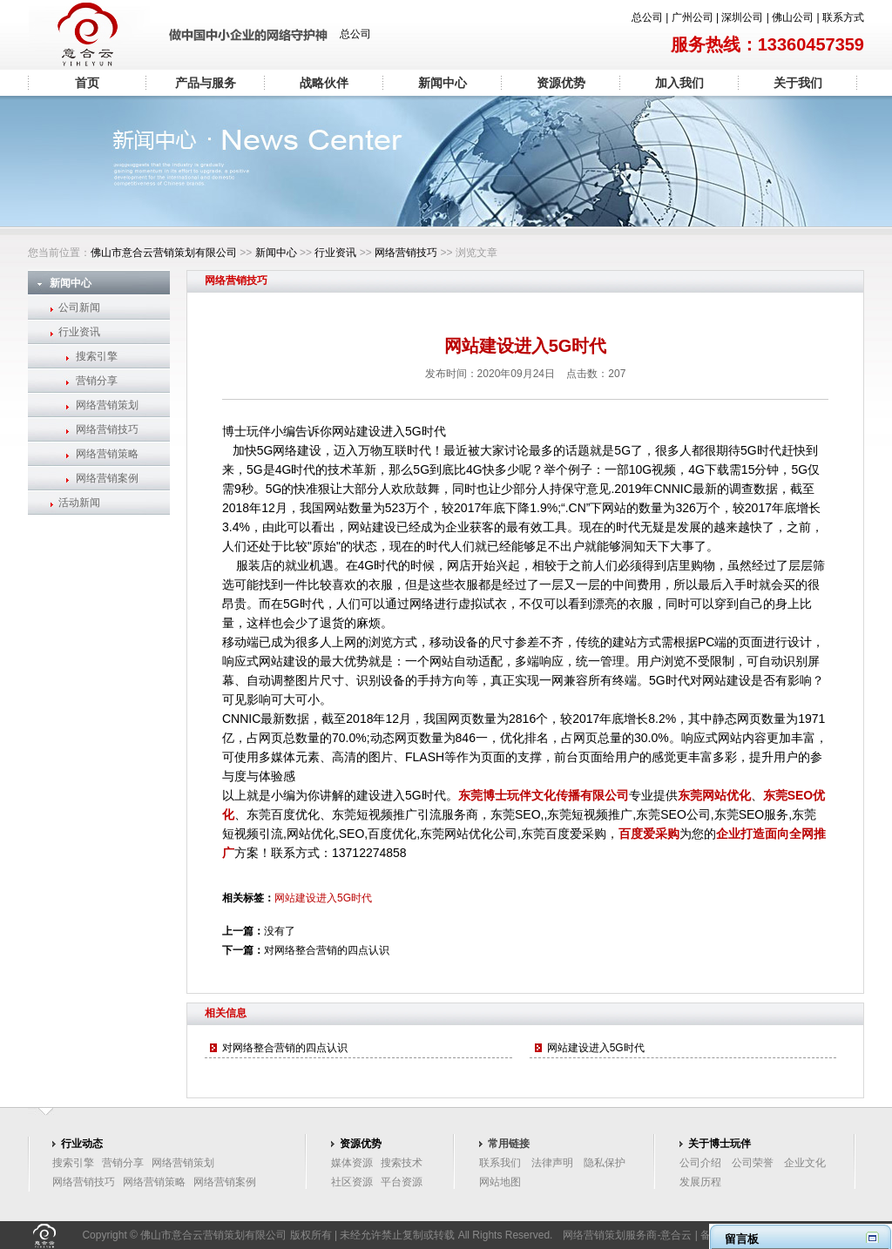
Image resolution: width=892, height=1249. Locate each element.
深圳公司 (742, 17)
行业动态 (82, 1144)
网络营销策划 (107, 405)
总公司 (647, 17)
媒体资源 (352, 1163)
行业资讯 (335, 252)
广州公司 (692, 17)
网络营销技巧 (406, 252)
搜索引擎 (97, 356)
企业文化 (805, 1163)
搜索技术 (401, 1163)
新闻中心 (442, 83)
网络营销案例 (107, 478)
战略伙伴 (324, 83)
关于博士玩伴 (719, 1144)
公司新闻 (79, 307)
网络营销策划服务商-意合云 (627, 1235)
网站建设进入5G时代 (323, 898)
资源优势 (561, 83)
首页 (87, 83)
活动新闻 (79, 502)
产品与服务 (205, 83)
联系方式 (843, 17)
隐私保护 (604, 1163)
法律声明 (552, 1163)
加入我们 (679, 83)
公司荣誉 (753, 1163)
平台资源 (401, 1182)
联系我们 (500, 1163)
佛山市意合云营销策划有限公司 (164, 252)
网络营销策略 (107, 454)
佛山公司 (793, 17)
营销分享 (97, 381)
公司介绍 (700, 1163)
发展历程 (700, 1182)
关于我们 (798, 83)
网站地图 (500, 1182)
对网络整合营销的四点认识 (326, 950)
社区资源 (352, 1182)
